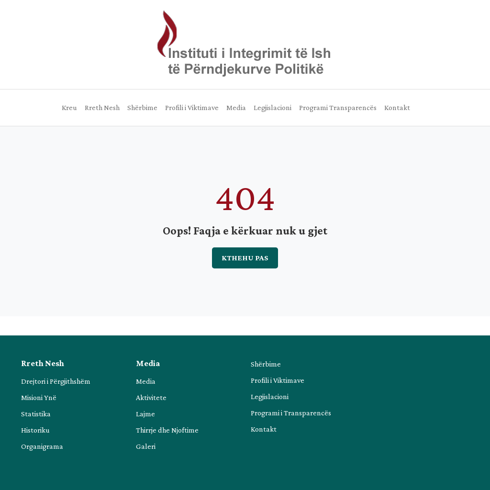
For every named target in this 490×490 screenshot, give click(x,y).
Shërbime (142, 107)
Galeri (146, 446)
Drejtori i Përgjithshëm (55, 381)
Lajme (145, 414)
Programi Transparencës (338, 107)
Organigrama (42, 446)
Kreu (69, 107)
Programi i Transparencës (291, 413)
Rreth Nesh (102, 107)
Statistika (36, 414)
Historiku (35, 430)
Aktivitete (151, 397)
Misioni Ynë (38, 397)
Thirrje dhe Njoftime (167, 430)
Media (236, 107)
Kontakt (397, 107)
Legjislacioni (272, 107)
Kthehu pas (245, 258)
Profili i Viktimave (192, 107)
